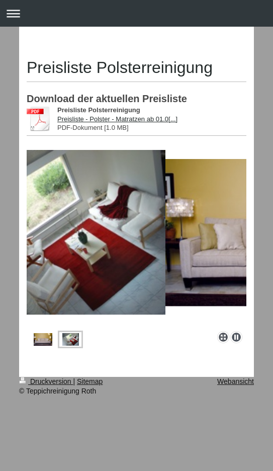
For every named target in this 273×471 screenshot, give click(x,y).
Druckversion (46, 381)
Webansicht (235, 381)
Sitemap (90, 381)
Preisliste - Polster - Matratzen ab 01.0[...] (117, 119)
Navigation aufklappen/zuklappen (136, 13)
